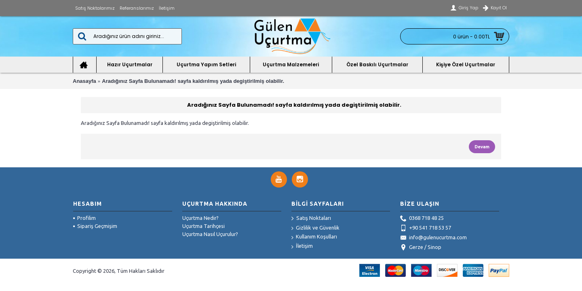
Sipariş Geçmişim (95, 226)
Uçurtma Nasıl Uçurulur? (210, 234)
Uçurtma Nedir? (200, 218)
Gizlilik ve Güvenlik (315, 228)
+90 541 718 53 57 (425, 228)
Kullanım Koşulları (314, 237)
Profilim (84, 218)
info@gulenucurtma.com (433, 238)
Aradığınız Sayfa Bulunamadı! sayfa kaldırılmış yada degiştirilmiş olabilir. (193, 81)
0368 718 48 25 (422, 218)
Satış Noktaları (311, 218)
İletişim (302, 246)
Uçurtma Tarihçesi (203, 226)
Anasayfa (84, 81)
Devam (481, 146)
